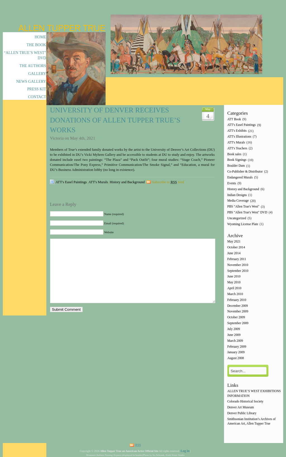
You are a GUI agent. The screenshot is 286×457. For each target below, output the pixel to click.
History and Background (127, 182)
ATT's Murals (98, 182)
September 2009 (238, 323)
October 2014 (236, 247)
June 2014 (233, 253)
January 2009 (236, 352)
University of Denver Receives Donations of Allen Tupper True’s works (115, 120)
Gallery (37, 74)
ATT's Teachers (237, 148)
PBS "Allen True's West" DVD (247, 212)
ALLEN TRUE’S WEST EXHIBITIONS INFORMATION (254, 394)
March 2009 (235, 341)
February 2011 (236, 259)
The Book (36, 45)
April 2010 (234, 288)
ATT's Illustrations (239, 136)
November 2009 (237, 312)
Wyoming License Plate (242, 224)
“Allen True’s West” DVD (25, 55)
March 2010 (235, 294)
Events (231, 183)
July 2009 (233, 329)
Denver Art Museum (240, 407)
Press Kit (36, 89)
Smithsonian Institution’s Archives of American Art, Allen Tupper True (251, 421)
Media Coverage (238, 201)
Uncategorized (236, 218)
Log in (184, 451)
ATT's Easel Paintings (71, 182)
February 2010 (236, 300)
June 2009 (233, 335)
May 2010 (233, 282)
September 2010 (238, 271)
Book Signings (237, 160)
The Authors (33, 66)
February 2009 (236, 346)
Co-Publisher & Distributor (245, 171)
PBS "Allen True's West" (243, 207)
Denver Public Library (241, 413)
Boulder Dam (236, 166)
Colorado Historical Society (245, 402)
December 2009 (237, 306)
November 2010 (237, 265)
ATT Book (234, 119)
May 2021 (233, 242)
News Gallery (31, 81)
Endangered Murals (240, 177)
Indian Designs (237, 195)
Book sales (234, 154)
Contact (37, 97)
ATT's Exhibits (237, 131)
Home (40, 37)
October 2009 (236, 317)
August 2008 (235, 358)
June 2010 (233, 277)
